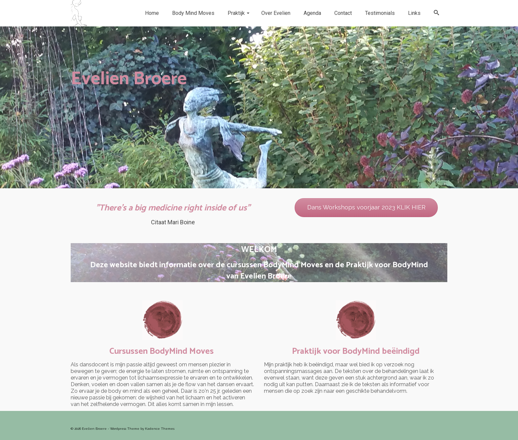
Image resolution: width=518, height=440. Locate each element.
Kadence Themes (159, 428)
